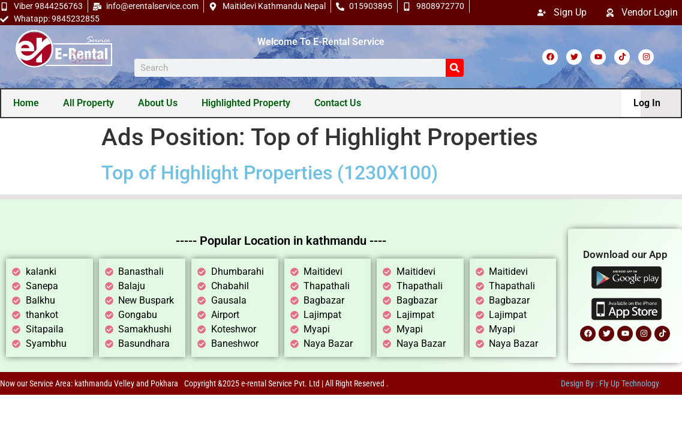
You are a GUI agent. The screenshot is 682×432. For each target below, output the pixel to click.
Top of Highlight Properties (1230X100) (269, 174)
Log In (646, 103)
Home (27, 103)
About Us (158, 103)
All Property (89, 103)
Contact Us (338, 103)
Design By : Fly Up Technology (610, 384)
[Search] (455, 68)
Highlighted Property (246, 103)
